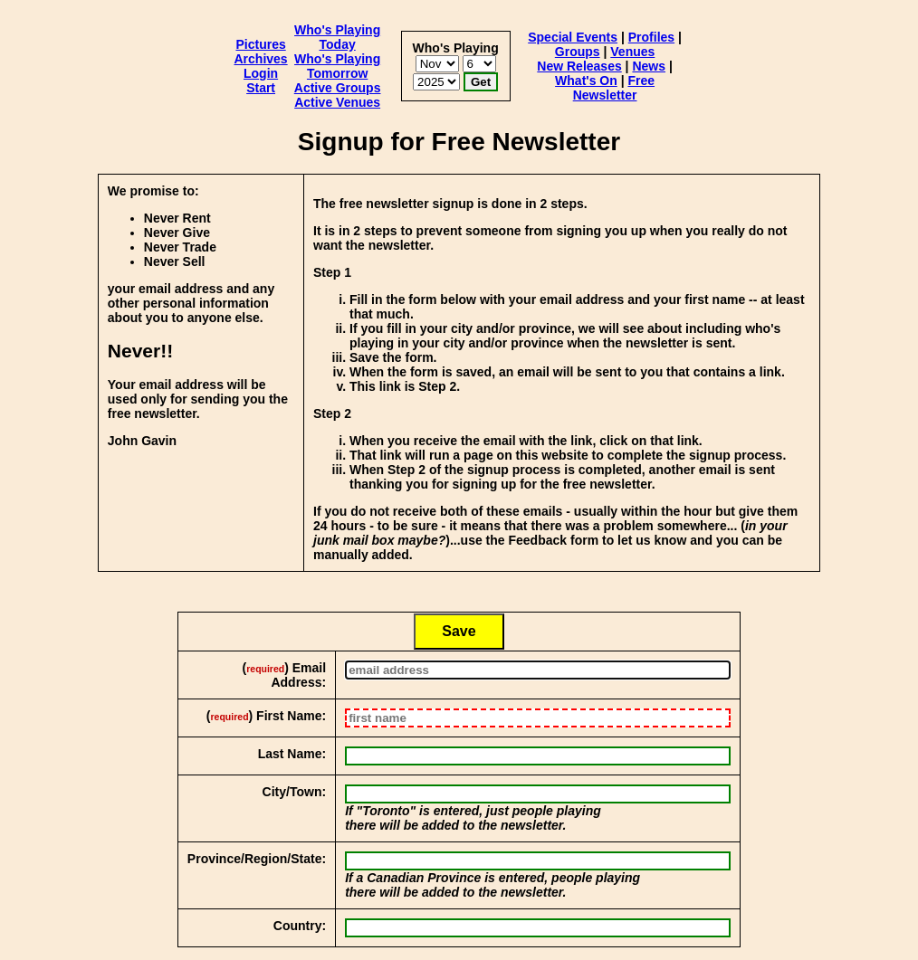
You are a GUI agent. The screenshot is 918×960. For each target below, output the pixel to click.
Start (260, 88)
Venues (632, 51)
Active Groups (337, 88)
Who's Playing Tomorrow (337, 66)
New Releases (579, 66)
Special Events (572, 37)
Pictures (260, 44)
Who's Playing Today (337, 37)
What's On (586, 80)
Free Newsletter (614, 87)
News (648, 66)
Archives (261, 59)
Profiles (651, 37)
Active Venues (337, 102)
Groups (577, 51)
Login (261, 73)
